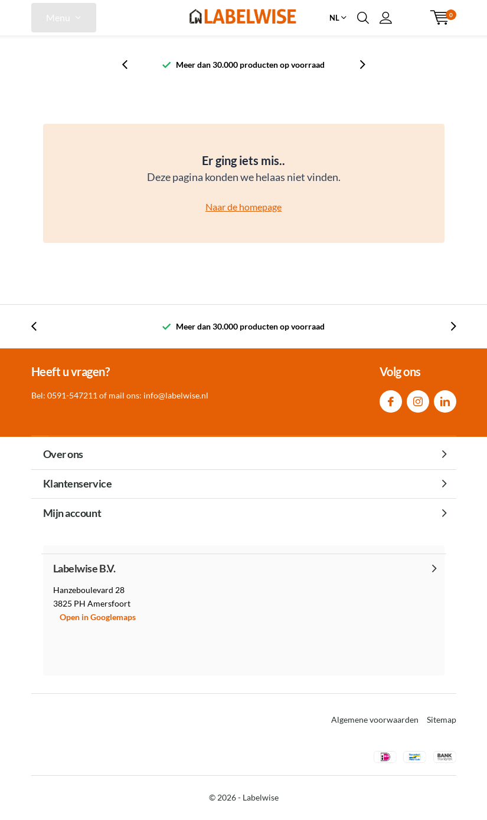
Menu (58, 17)
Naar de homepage (243, 206)
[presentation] (131, 64)
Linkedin (445, 398)
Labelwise (261, 797)
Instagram (418, 398)
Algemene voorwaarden (375, 719)
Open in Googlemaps (98, 617)
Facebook (391, 398)
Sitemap (441, 719)
